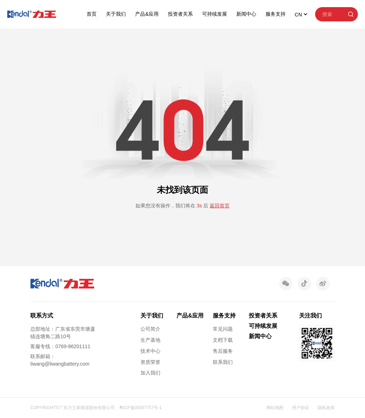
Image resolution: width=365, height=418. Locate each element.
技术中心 (150, 351)
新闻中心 (246, 14)
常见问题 (223, 329)
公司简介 (150, 329)
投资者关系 (180, 14)
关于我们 (116, 14)
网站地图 (274, 407)
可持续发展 (214, 14)
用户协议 (300, 407)
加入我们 (150, 373)
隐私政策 (326, 407)
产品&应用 (146, 14)
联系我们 (223, 362)
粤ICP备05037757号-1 (140, 407)
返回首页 (220, 205)
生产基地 (150, 340)
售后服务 (223, 351)
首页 (92, 14)
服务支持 (276, 14)
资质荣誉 (150, 362)
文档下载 (223, 340)
